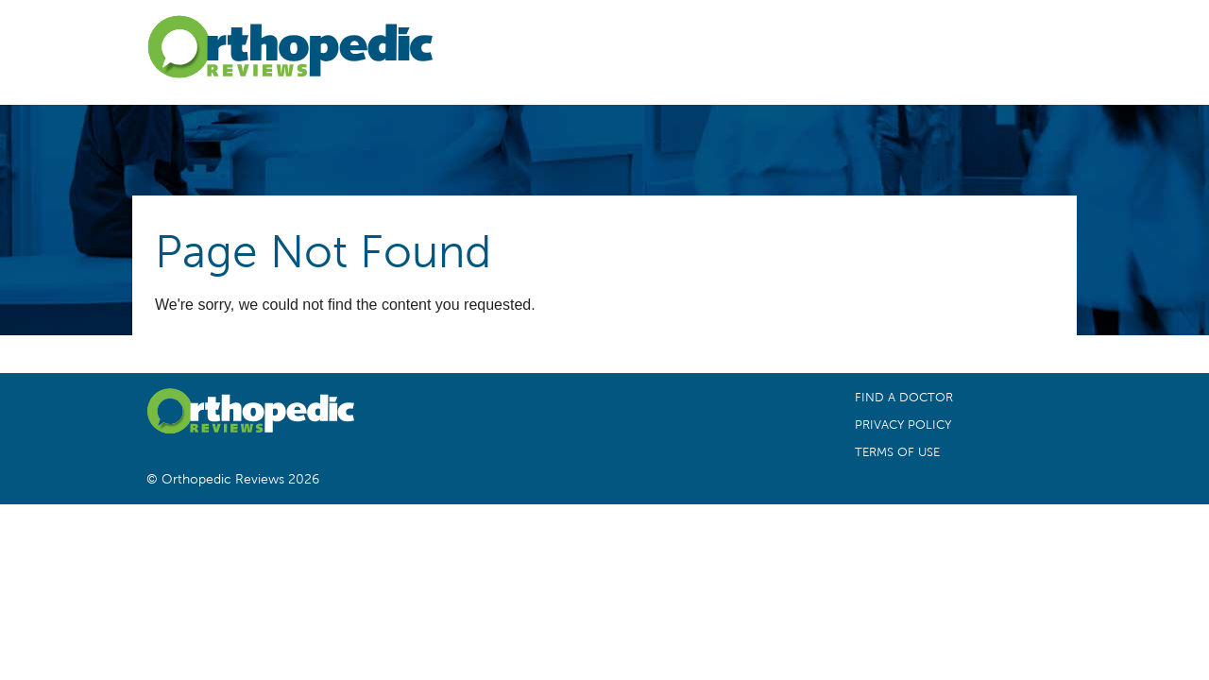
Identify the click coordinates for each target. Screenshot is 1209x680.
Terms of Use (897, 452)
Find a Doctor (904, 397)
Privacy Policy (903, 425)
